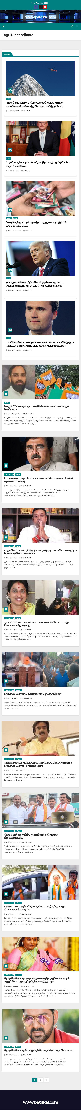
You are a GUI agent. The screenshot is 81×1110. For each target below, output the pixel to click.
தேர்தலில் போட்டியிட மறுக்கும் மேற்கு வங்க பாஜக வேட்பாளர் (39, 1050)
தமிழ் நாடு (18, 690)
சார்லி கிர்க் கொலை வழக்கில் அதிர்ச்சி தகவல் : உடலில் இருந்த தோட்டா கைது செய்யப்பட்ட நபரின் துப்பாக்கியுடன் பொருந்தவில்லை (39, 346)
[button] (72, 26)
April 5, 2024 (12, 914)
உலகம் (8, 98)
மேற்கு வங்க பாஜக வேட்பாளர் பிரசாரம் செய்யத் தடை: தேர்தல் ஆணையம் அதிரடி (38, 480)
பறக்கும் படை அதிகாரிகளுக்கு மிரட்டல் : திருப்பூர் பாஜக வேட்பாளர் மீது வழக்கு (35, 908)
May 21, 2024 (11, 486)
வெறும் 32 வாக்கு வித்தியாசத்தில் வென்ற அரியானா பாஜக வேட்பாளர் (36, 408)
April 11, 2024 (12, 698)
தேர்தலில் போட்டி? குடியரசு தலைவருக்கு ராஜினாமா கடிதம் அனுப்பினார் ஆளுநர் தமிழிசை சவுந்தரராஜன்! (36, 980)
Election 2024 (9, 474)
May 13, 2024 (11, 630)
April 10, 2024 (12, 770)
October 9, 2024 (13, 414)
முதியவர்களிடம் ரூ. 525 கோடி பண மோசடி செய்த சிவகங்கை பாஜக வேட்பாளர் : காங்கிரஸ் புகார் (38, 764)
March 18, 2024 (13, 986)
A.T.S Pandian (27, 986)
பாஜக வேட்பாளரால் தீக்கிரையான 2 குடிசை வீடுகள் (32, 694)
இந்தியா (9, 218)
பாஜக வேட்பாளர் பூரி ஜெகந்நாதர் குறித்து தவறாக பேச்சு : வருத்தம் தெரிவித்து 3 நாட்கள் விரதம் (40, 552)
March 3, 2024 (12, 1055)
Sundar (25, 111)
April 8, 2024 (12, 842)
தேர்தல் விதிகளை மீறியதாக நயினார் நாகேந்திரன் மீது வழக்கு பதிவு (31, 836)
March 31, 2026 (15, 230)
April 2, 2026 (14, 111)
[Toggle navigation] (77, 26)
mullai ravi (28, 414)
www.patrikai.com (40, 17)
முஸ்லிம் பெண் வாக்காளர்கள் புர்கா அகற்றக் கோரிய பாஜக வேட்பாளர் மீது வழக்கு (36, 624)
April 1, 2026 (14, 171)
